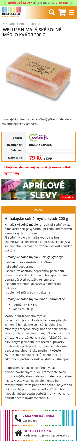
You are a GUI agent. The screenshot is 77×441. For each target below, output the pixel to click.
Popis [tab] (38, 209)
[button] (8, 76)
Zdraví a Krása (16, 23)
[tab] (62, 12)
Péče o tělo (35, 23)
